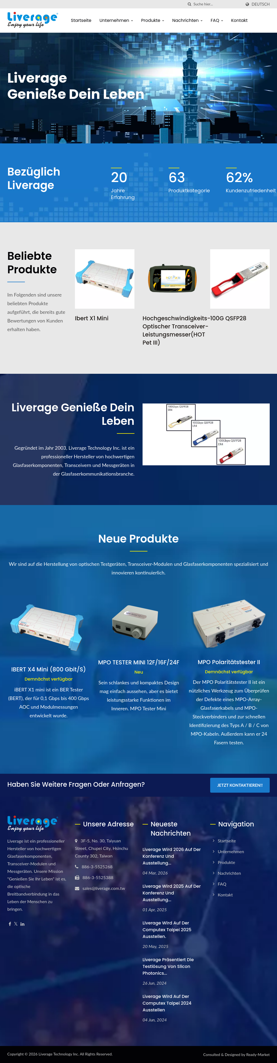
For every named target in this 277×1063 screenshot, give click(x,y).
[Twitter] (16, 924)
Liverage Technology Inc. (58, 1054)
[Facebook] (10, 924)
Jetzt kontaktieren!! (240, 785)
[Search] (217, 4)
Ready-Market (258, 1054)
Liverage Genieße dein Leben (72, 414)
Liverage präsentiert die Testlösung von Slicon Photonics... (168, 966)
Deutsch (261, 4)
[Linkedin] (22, 924)
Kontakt (239, 20)
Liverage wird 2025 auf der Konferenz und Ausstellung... (172, 893)
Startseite (81, 20)
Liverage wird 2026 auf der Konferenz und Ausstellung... (172, 856)
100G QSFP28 (228, 318)
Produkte (152, 20)
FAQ (217, 20)
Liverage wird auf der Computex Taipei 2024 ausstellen (167, 1003)
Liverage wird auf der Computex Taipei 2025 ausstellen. (167, 930)
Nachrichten (187, 20)
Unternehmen (116, 20)
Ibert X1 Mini (91, 318)
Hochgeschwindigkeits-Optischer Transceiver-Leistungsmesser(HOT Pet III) (176, 330)
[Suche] (189, 4)
